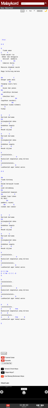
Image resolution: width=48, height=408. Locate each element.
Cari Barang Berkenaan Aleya (14, 378)
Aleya (4, 40)
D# (2, 87)
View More (23, 391)
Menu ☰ (39, 11)
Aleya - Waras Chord (7, 8)
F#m (16, 310)
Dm (2, 91)
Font (30, 11)
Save (22, 11)
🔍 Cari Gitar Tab (6, 364)
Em (10, 83)
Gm (2, 79)
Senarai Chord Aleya (11, 370)
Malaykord (9, 3)
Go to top (4, 354)
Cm (14, 62)
